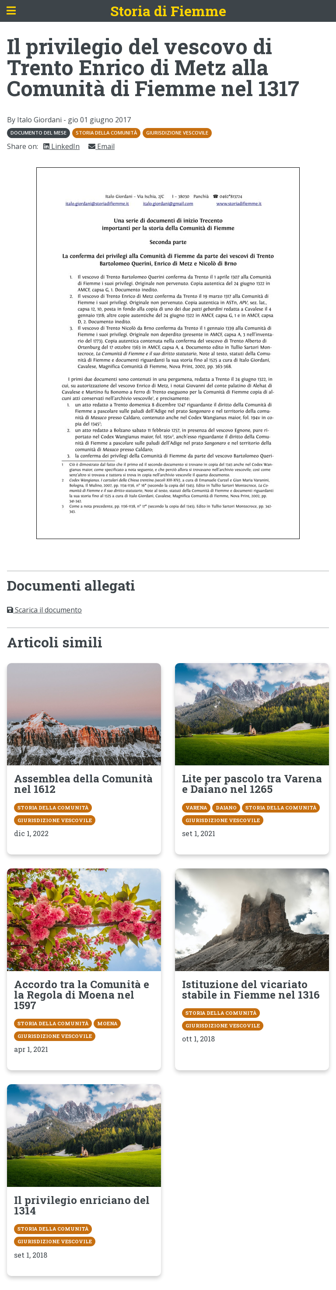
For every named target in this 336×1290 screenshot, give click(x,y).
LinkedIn (61, 146)
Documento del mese (38, 132)
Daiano (226, 807)
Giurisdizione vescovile (177, 132)
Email (101, 146)
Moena (107, 1023)
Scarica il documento (44, 609)
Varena (196, 807)
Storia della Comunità (106, 132)
